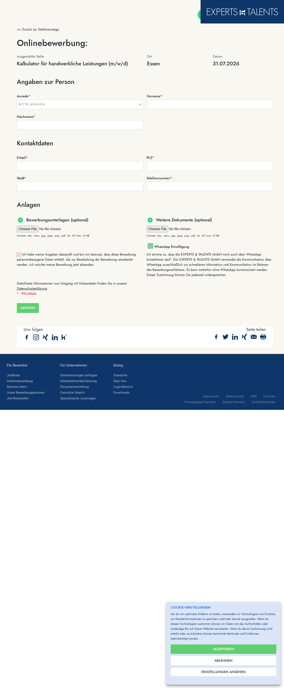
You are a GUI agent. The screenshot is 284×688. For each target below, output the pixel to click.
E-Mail (22, 157)
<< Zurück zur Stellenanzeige (38, 29)
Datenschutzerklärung (32, 288)
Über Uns (120, 5)
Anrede (23, 96)
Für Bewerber (22, 5)
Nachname (26, 116)
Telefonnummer (159, 178)
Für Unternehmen (59, 5)
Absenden (27, 309)
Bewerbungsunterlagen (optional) (57, 220)
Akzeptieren (223, 646)
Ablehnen (223, 659)
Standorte (148, 5)
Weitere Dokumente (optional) (184, 220)
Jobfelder (93, 5)
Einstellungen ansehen (223, 671)
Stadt (21, 178)
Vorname (154, 96)
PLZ (150, 157)
